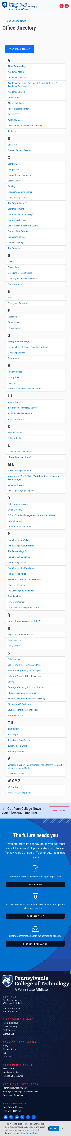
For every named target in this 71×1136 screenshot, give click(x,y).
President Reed (15, 596)
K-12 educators (15, 432)
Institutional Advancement (20, 413)
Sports (11, 682)
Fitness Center (14, 328)
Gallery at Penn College (18, 341)
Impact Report (14, 402)
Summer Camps (15, 715)
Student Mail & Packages (19, 704)
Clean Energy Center (17, 197)
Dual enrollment (15, 284)
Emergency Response (18, 303)
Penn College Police (17, 574)
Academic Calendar (17, 77)
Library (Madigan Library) (19, 457)
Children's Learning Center (20, 192)
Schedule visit (35, 916)
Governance (13, 358)
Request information (35, 944)
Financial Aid (13, 322)
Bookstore (14, 145)
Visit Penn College (16, 773)
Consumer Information (13, 1095)
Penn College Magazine (19, 557)
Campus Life (14, 164)
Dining (11, 262)
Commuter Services (17, 220)
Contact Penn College (18, 231)
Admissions (13, 97)
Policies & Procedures (13, 1076)
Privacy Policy (32, 1133)
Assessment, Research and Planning (25, 125)
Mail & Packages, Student (19, 470)
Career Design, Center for (19, 175)
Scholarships (14, 659)
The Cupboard (14, 248)
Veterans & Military (16, 485)
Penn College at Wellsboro (20, 540)
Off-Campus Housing (18, 504)
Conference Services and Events (23, 226)
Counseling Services (17, 237)
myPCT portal (21, 490)
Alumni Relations (16, 103)
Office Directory (15, 510)
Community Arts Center (20, 214)
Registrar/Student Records (20, 634)
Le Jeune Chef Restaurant (20, 451)
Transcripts (13, 734)
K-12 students (14, 438)
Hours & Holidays (10, 1023)
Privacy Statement (16, 602)
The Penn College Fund (18, 551)
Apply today (36, 884)
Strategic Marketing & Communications (26, 687)
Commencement (16, 209)
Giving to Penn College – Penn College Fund (28, 347)
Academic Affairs (16, 72)
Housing (11, 383)
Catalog (11, 186)
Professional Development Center (23, 607)
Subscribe (59, 810)
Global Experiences (16, 353)
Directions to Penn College (20, 273)
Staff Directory (9, 1030)
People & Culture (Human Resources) (25, 579)
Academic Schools (16, 92)
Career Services (15, 181)
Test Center (13, 729)
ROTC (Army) (14, 646)
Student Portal (9, 1049)
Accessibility (8, 1068)
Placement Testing (16, 585)
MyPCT (6, 1046)
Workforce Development (19, 793)
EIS (4, 1053)
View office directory (20, 49)
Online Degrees (15, 521)
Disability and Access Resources (23, 278)
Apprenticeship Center (18, 109)
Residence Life (15, 640)
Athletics (12, 131)
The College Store (17, 203)
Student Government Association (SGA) (26, 698)
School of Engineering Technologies (24, 670)
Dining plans (13, 267)
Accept (54, 1129)
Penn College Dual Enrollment (21, 546)
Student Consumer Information (22, 693)
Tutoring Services (16, 751)
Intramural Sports (16, 419)
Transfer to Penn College (19, 740)
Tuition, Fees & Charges (19, 746)
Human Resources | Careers (15, 1088)
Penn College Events (12, 1111)
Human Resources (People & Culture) (25, 388)
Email (10, 297)
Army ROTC (13, 114)
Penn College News (14, 21)
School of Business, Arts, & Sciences (24, 665)
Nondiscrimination (11, 1072)
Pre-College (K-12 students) (21, 591)
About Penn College (17, 66)
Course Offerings (16, 242)
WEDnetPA (13, 787)
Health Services (15, 372)
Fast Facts (12, 317)
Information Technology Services (23, 408)
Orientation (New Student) (20, 526)
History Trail (13, 377)
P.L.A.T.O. (7, 1056)
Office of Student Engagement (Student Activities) (31, 515)
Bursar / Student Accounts (20, 150)
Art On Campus (15, 120)
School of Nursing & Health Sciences (24, 676)
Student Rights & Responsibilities (23, 710)
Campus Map (14, 169)
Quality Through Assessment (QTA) (24, 621)
